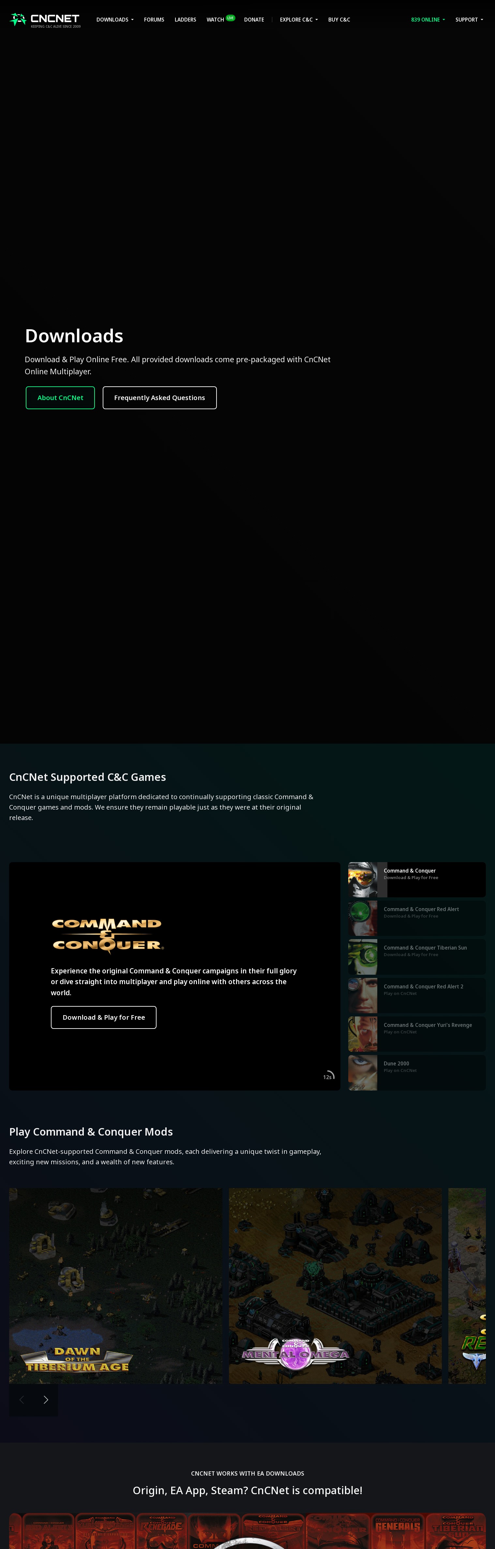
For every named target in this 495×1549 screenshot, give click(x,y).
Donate (254, 19)
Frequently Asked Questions (159, 397)
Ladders (185, 19)
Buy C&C (339, 19)
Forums (154, 19)
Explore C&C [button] (297, 19)
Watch (221, 19)
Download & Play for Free (104, 1017)
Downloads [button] (113, 19)
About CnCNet (60, 397)
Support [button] (467, 19)
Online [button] (426, 19)
